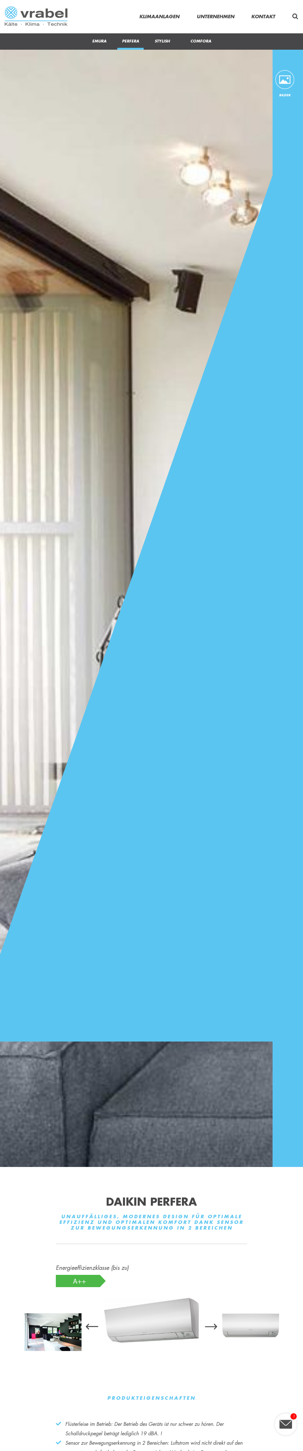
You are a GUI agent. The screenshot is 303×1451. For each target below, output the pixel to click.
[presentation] (92, 1327)
